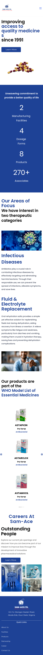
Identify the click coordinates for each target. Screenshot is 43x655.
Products (4, 637)
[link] (21, 429)
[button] (1, 454)
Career (3, 646)
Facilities (4, 632)
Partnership (5, 641)
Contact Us (5, 650)
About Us (5, 627)
